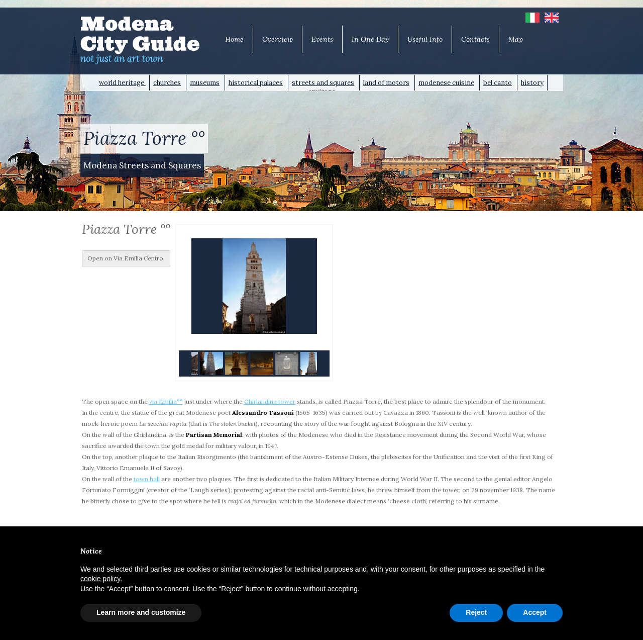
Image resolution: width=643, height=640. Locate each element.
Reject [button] (476, 612)
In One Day (370, 39)
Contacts (475, 39)
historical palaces (256, 82)
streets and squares (323, 82)
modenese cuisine (446, 82)
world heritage (122, 82)
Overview (277, 39)
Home (234, 39)
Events (322, 39)
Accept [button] (535, 612)
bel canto (497, 82)
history (532, 82)
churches (167, 82)
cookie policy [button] (100, 579)
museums (205, 82)
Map (515, 39)
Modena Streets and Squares (142, 165)
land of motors (386, 82)
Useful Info (425, 39)
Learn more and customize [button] (140, 612)
